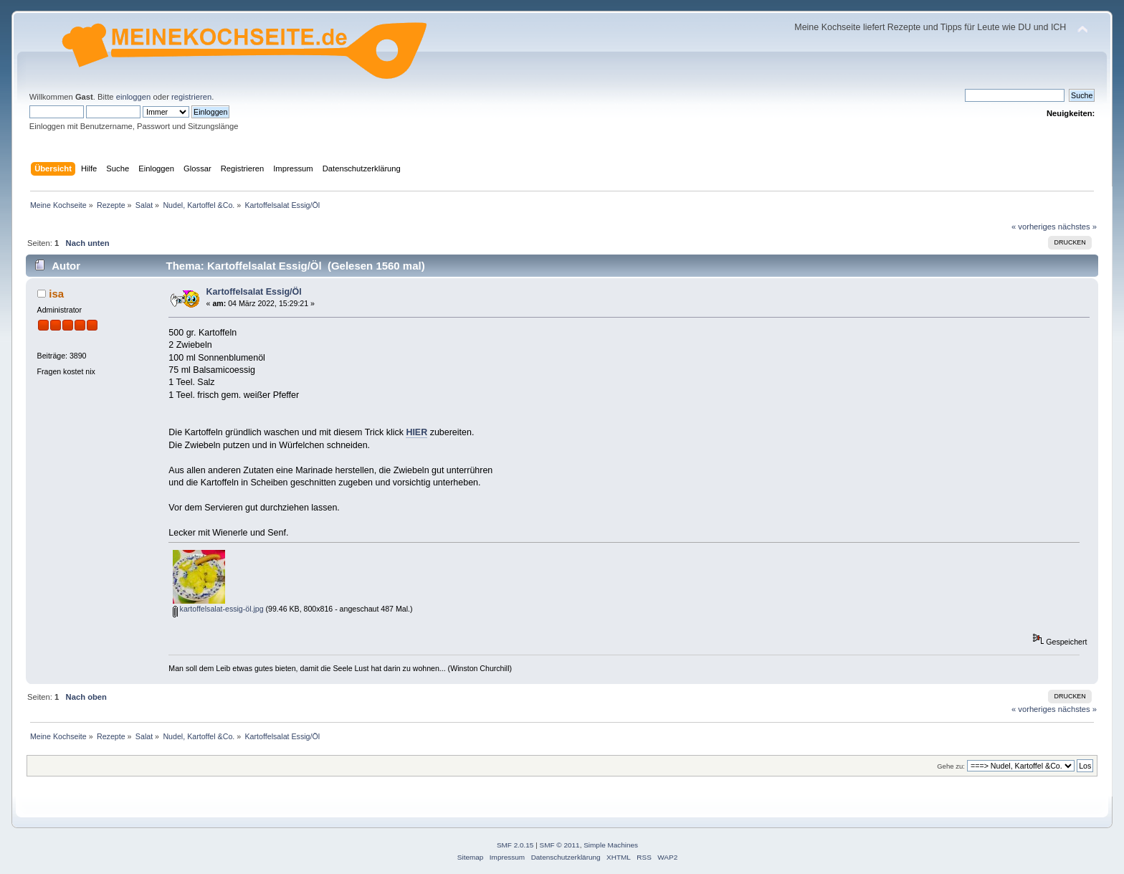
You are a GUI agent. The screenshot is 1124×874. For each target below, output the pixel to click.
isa (56, 294)
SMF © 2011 (560, 845)
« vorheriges (1033, 226)
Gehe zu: (951, 766)
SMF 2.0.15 (515, 845)
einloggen (133, 96)
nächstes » (1077, 226)
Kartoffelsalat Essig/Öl (254, 292)
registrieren (191, 96)
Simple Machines (611, 845)
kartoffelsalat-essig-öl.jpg (218, 608)
